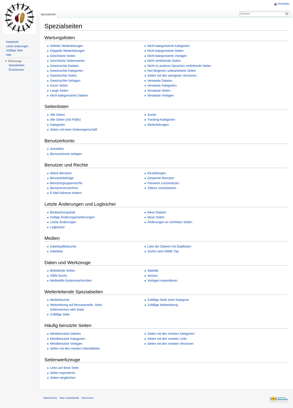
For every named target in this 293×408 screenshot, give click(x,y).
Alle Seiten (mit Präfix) (65, 119)
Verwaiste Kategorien (161, 85)
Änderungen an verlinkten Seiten (169, 222)
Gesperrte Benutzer (160, 178)
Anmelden (57, 149)
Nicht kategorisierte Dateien (69, 95)
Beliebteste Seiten (62, 270)
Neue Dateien (156, 212)
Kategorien (57, 124)
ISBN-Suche (58, 275)
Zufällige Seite (60, 314)
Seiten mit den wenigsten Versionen (172, 75)
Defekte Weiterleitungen (66, 46)
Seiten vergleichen (62, 377)
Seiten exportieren (62, 373)
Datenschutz (50, 397)
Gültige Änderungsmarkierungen (72, 217)
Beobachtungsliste (62, 212)
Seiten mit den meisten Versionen (170, 343)
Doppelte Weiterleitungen (67, 50)
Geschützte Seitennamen (67, 60)
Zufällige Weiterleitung (162, 305)
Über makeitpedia (69, 397)
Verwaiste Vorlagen (160, 95)
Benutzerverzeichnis (64, 188)
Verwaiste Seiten (158, 90)
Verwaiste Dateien (159, 80)
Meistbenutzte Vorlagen (66, 343)
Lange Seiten (59, 90)
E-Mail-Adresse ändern (66, 193)
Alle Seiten (57, 114)
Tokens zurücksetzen (161, 188)
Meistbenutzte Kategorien (67, 338)
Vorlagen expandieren (162, 280)
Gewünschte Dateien (64, 66)
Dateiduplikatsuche (63, 246)
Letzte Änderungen (63, 222)
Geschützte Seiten (62, 56)
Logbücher (57, 227)
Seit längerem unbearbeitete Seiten (171, 70)
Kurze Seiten (59, 85)
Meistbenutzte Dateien (65, 333)
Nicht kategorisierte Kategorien (168, 46)
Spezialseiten (16, 65)
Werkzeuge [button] (14, 61)
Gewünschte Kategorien (66, 70)
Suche (151, 114)
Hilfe (8, 54)
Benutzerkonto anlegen (66, 154)
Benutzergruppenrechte (66, 183)
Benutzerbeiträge (62, 178)
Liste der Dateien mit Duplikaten (169, 246)
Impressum (87, 397)
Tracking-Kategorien (161, 119)
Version (152, 275)
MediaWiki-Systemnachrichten (71, 280)
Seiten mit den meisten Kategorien (171, 333)
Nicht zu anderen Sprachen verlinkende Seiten (179, 66)
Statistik (152, 270)
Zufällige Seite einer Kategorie (168, 300)
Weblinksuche (59, 300)
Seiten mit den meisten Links (167, 338)
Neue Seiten (155, 217)
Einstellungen (156, 173)
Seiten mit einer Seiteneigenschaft (73, 129)
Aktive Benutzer (61, 173)
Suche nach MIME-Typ (163, 251)
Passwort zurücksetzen (163, 183)
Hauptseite (12, 41)
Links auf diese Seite (64, 367)
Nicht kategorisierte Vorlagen (167, 56)
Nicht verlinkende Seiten (164, 60)
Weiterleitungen (158, 124)
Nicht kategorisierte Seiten (165, 50)
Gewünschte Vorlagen (65, 80)
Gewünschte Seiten (63, 75)
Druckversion (16, 69)
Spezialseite (48, 14)
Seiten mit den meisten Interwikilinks (75, 348)
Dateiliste (56, 251)
